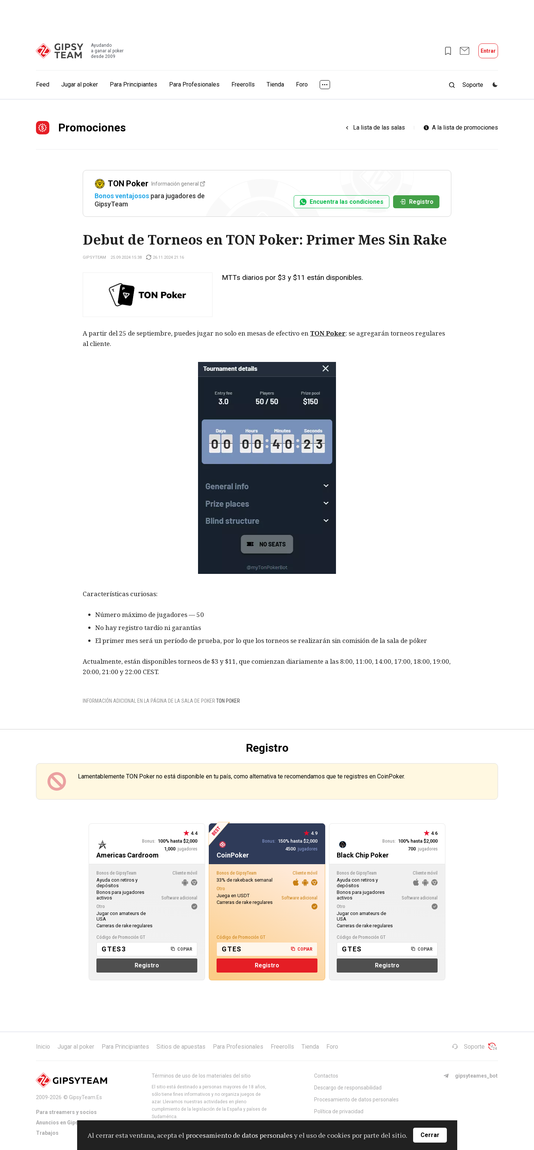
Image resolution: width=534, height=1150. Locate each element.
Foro (302, 84)
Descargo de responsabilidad (348, 1088)
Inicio (43, 1046)
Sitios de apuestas (180, 1046)
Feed (42, 84)
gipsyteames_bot (470, 1076)
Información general (178, 184)
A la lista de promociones (465, 127)
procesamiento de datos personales (239, 1135)
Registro (416, 201)
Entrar (488, 51)
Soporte (468, 1046)
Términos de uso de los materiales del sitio (201, 1076)
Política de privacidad (338, 1111)
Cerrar (430, 1134)
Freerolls (243, 84)
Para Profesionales (194, 84)
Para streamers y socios (66, 1112)
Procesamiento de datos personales (356, 1099)
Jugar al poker (79, 84)
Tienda (275, 84)
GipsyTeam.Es (85, 1097)
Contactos (326, 1076)
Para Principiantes (133, 84)
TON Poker (328, 333)
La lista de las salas (379, 127)
